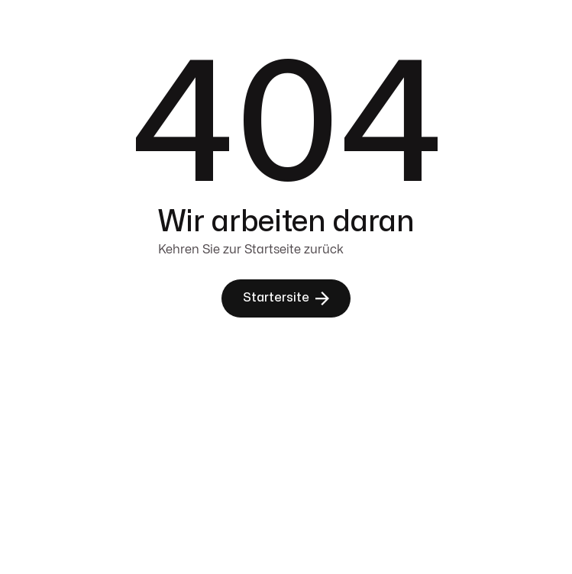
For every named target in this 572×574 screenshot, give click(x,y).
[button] (286, 298)
